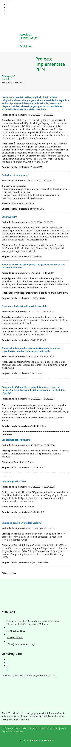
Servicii (5, 79)
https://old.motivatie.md (43, 675)
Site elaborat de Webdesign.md (37, 740)
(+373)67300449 (15, 637)
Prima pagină (8, 76)
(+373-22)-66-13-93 (16, 630)
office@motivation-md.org (20, 644)
